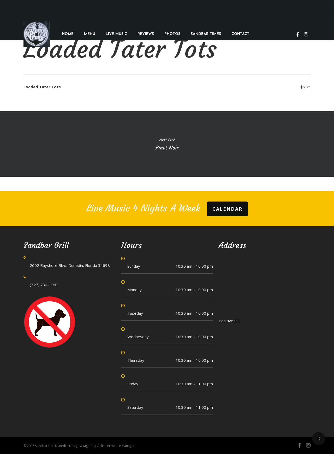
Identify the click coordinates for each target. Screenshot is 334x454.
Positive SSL (230, 320)
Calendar (227, 209)
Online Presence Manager (116, 446)
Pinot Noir (167, 144)
